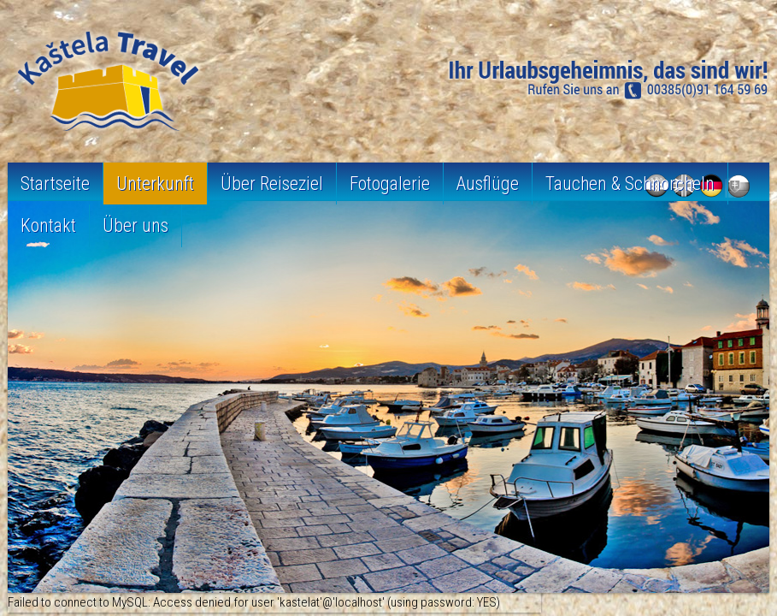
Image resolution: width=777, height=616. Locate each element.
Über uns (135, 225)
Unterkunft (155, 183)
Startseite (55, 183)
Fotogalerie (390, 183)
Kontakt (48, 225)
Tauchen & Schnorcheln (630, 183)
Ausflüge (487, 183)
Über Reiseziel (272, 183)
